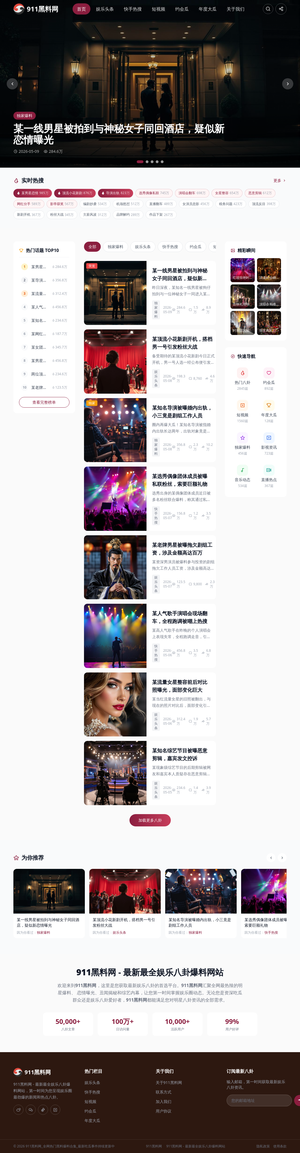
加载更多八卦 (150, 823)
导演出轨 (122, 193)
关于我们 (235, 9)
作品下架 (242, 217)
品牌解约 (207, 217)
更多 (280, 180)
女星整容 (243, 193)
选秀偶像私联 (164, 193)
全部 (92, 249)
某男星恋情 (34, 193)
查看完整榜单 (44, 405)
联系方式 (163, 1092)
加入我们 (163, 1101)
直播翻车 (207, 205)
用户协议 (163, 1111)
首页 (80, 9)
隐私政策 (263, 1146)
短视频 (158, 9)
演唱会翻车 (205, 193)
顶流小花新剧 (79, 193)
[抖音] (43, 1110)
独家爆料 (115, 249)
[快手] (55, 1110)
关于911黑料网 (169, 1082)
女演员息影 (244, 205)
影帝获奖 (101, 205)
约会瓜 (181, 9)
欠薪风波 (171, 217)
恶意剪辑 (30, 205)
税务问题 (30, 217)
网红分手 (65, 205)
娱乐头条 (104, 9)
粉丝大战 (136, 217)
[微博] (18, 1110)
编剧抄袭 (136, 205)
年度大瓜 (207, 9)
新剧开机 (101, 217)
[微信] (31, 1110)
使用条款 (280, 1146)
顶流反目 (65, 217)
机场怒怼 (171, 205)
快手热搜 (132, 9)
